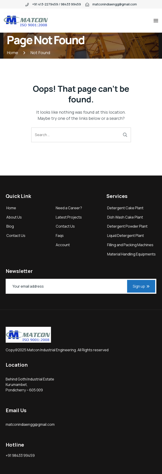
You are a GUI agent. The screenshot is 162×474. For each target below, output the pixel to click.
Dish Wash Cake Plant (125, 217)
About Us (14, 217)
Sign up (141, 286)
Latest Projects (69, 217)
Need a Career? (69, 207)
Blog (10, 226)
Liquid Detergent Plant (125, 235)
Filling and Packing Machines (130, 244)
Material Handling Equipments (131, 254)
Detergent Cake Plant (125, 207)
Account (63, 244)
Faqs (60, 235)
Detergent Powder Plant (127, 226)
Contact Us (15, 235)
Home (11, 207)
